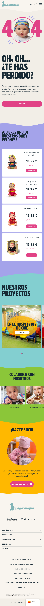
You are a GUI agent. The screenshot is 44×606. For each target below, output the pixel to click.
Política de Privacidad (21, 560)
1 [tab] (21, 353)
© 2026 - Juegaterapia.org (22, 602)
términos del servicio (17, 595)
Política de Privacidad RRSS (22, 564)
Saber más (22, 332)
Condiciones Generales (22, 574)
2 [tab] (22, 353)
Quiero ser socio (21, 484)
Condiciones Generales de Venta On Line (22, 583)
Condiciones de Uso (22, 578)
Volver (22, 104)
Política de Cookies (22, 569)
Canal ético (22, 588)
